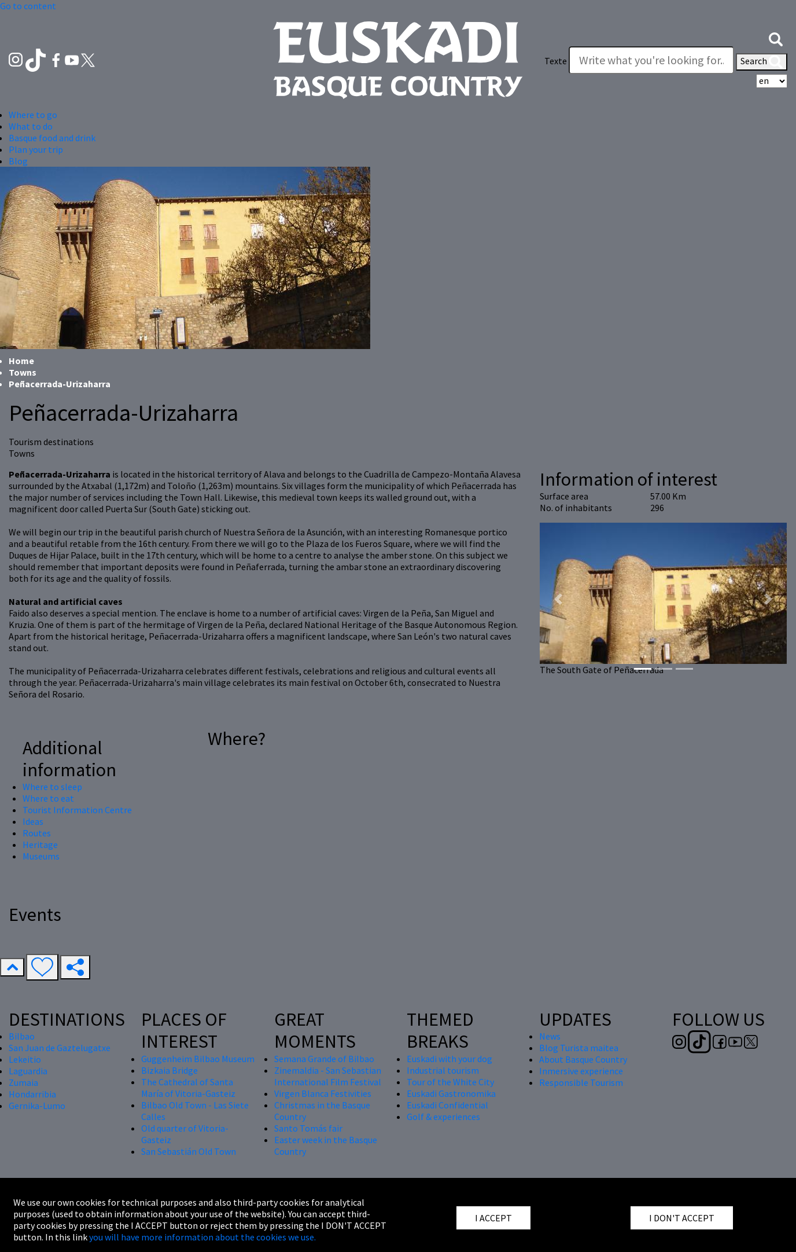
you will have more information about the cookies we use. (202, 1237)
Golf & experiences (443, 1116)
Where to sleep (52, 786)
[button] (776, 38)
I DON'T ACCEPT (681, 1218)
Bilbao (22, 1036)
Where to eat (48, 798)
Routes (37, 833)
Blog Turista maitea (578, 1047)
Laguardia (28, 1071)
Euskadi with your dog (449, 1058)
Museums (41, 856)
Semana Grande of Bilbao (324, 1058)
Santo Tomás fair (308, 1128)
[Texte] (651, 60)
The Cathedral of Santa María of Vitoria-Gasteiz (188, 1087)
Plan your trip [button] (36, 149)
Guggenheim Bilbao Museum (198, 1058)
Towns (22, 372)
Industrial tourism (443, 1070)
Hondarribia (32, 1094)
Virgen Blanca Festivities (322, 1093)
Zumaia (23, 1082)
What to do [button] (31, 126)
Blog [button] (18, 161)
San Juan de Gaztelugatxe (59, 1047)
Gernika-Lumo (37, 1105)
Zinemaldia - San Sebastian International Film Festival (327, 1076)
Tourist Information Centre (77, 810)
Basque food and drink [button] (52, 138)
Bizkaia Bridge (169, 1070)
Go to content (28, 6)
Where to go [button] (33, 114)
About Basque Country (583, 1059)
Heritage (40, 844)
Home (21, 360)
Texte (555, 61)
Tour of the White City (450, 1082)
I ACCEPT (493, 1218)
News (550, 1036)
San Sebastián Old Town (188, 1151)
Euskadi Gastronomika (451, 1093)
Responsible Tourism (581, 1082)
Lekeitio (25, 1059)
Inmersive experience (581, 1071)
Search (761, 62)
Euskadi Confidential (447, 1105)
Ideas (33, 821)
